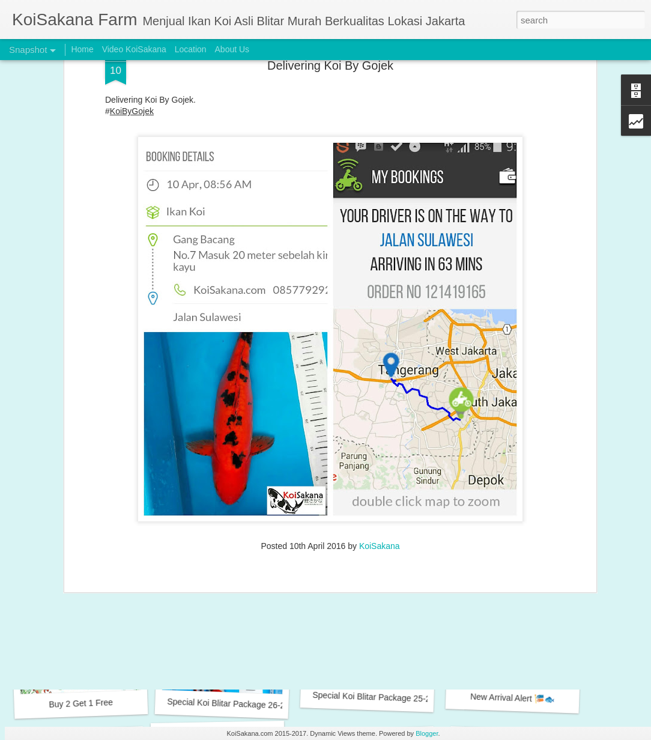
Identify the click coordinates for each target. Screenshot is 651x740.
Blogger (427, 733)
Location (191, 49)
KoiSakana (379, 439)
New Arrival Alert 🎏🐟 (512, 697)
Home (82, 49)
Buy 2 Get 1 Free (81, 703)
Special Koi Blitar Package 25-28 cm (380, 697)
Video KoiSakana (134, 49)
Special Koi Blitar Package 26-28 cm (235, 704)
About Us (232, 49)
